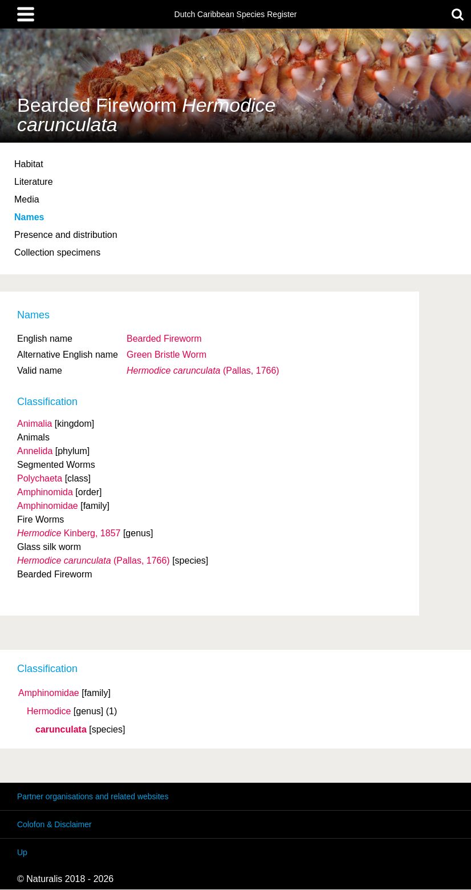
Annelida (34, 451)
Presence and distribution (65, 235)
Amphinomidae (48, 693)
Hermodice (49, 711)
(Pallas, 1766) (203, 370)
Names (29, 217)
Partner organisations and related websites (92, 796)
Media (26, 199)
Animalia (34, 423)
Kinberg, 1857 (68, 533)
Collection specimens (57, 252)
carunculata (61, 729)
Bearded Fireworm (164, 338)
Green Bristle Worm (166, 354)
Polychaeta (39, 478)
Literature (33, 182)
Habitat (28, 164)
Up (22, 852)
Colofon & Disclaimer (54, 824)
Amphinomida (45, 492)
